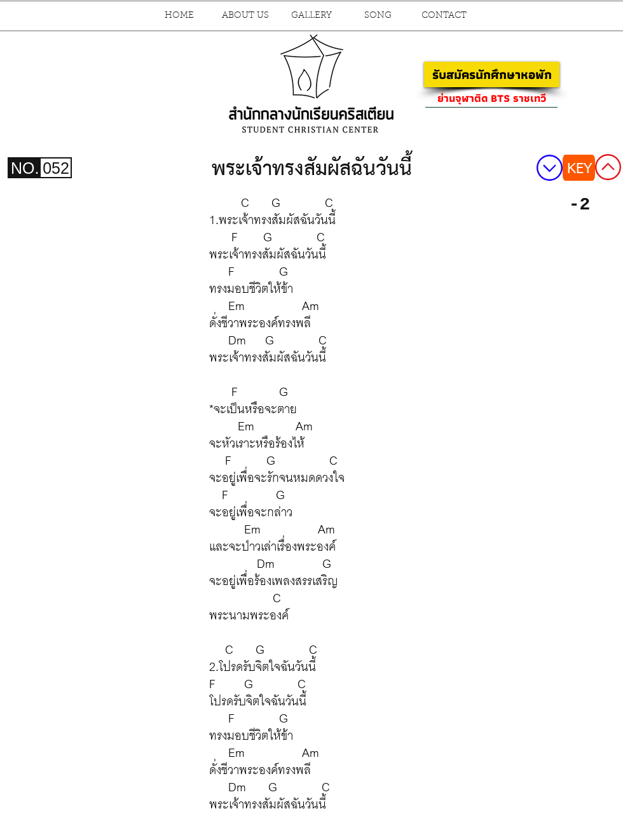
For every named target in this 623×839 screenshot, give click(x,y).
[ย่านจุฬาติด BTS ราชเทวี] (491, 98)
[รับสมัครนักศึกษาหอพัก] (491, 74)
